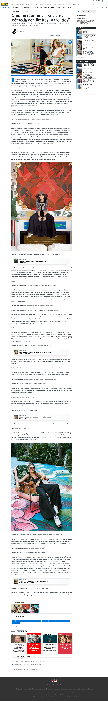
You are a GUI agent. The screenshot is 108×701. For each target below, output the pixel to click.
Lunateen (83, 688)
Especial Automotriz (71, 4)
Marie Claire (31, 688)
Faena (22, 620)
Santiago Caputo (55, 7)
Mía (78, 688)
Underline (60, 620)
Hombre (44, 688)
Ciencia (42, 4)
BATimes (90, 688)
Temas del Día (6, 7)
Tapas (62, 4)
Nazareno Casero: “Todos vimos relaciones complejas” (32, 261)
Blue (65, 620)
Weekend (50, 688)
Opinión (47, 4)
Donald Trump (67, 7)
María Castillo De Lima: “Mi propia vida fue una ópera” (27, 667)
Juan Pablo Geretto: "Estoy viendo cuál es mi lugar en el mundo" (29, 661)
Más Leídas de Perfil (82, 61)
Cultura (36, 4)
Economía (25, 4)
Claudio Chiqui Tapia (41, 7)
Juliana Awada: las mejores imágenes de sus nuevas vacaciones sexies (35, 353)
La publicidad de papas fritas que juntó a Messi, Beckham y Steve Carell (34, 582)
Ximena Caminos (32, 620)
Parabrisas (56, 688)
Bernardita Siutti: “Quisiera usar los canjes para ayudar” (27, 664)
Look (70, 688)
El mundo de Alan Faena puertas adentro (37, 119)
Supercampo (64, 688)
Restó (58, 4)
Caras (25, 688)
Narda (39, 620)
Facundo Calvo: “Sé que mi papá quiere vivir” (24, 659)
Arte (14, 620)
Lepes (18, 623)
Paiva (51, 620)
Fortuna (38, 688)
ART (43, 620)
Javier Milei (16, 7)
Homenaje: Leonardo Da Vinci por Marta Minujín (39, 305)
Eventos (53, 4)
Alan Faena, (15, 92)
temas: (13, 619)
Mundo (31, 4)
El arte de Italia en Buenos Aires (34, 548)
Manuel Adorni (27, 7)
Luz (74, 688)
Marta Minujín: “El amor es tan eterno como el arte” (40, 379)
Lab (68, 620)
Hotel (18, 620)
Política (12, 4)
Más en (19, 631)
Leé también (23, 259)
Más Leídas (79, 28)
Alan (47, 620)
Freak (14, 623)
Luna (26, 620)
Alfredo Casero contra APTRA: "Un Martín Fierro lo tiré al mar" (35, 417)
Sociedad (18, 4)
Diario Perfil (19, 688)
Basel (55, 620)
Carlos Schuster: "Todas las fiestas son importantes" (27, 669)
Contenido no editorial (85, 4)
